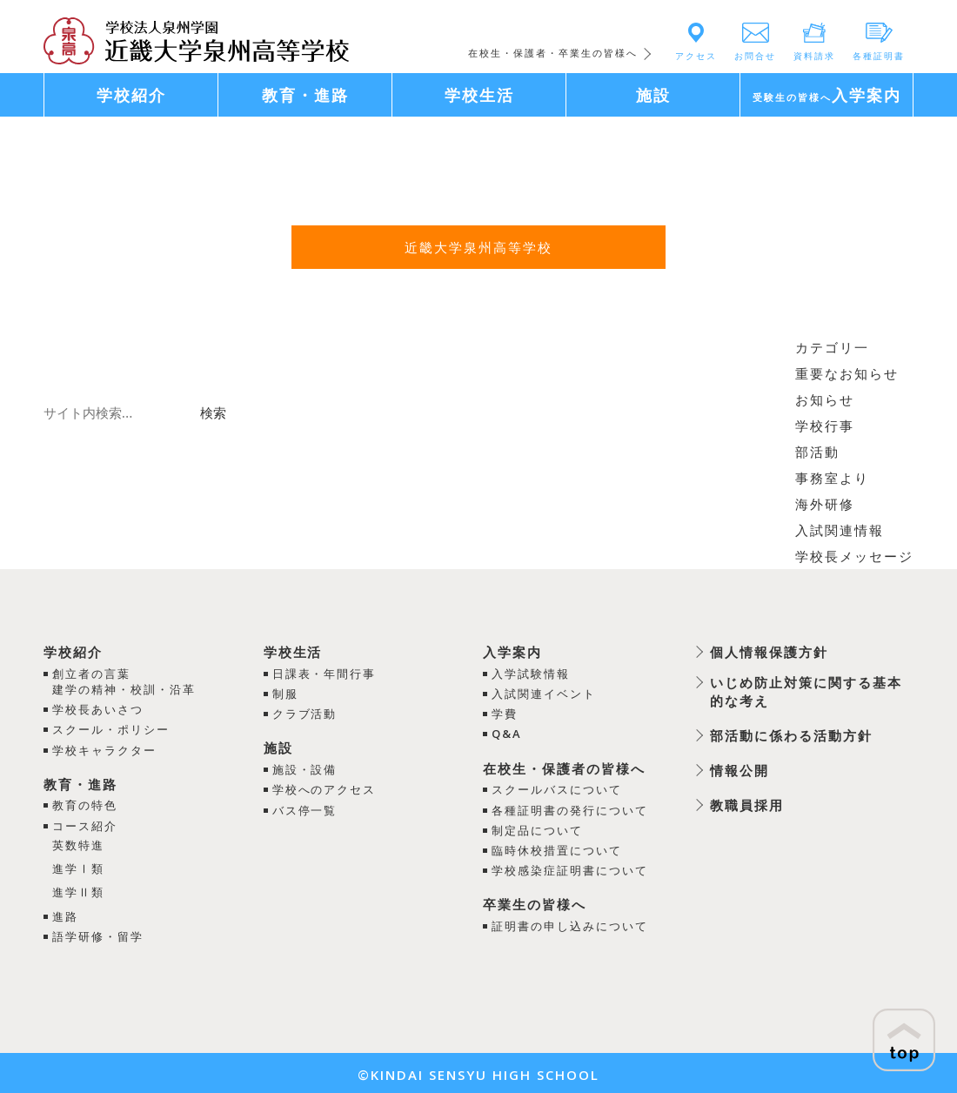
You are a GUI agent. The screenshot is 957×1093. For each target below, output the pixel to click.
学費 (505, 713)
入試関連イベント (544, 693)
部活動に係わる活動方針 (791, 735)
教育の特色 (84, 804)
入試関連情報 (839, 530)
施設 (277, 747)
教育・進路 (80, 783)
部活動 (817, 451)
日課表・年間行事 (323, 673)
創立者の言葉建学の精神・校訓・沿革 (124, 680)
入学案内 (512, 651)
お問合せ (755, 56)
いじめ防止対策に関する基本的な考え (806, 691)
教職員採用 (747, 805)
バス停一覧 (304, 808)
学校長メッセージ (854, 556)
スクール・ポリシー (111, 729)
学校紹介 (73, 651)
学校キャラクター (104, 749)
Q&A (507, 733)
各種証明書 (879, 56)
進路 (65, 912)
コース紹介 (84, 824)
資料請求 (814, 56)
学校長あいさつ (98, 708)
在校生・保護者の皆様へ (564, 767)
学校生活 (292, 651)
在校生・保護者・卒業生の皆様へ (553, 52)
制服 (284, 693)
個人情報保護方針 (769, 651)
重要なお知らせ (847, 373)
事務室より (832, 477)
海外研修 (824, 504)
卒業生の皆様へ (534, 903)
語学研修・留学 (98, 933)
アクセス (696, 56)
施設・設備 (304, 768)
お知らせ (824, 399)
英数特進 (78, 843)
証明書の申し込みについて (570, 924)
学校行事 (824, 425)
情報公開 (739, 770)
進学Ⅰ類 (78, 866)
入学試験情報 (531, 673)
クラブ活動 (304, 713)
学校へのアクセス (323, 788)
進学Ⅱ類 (78, 888)
